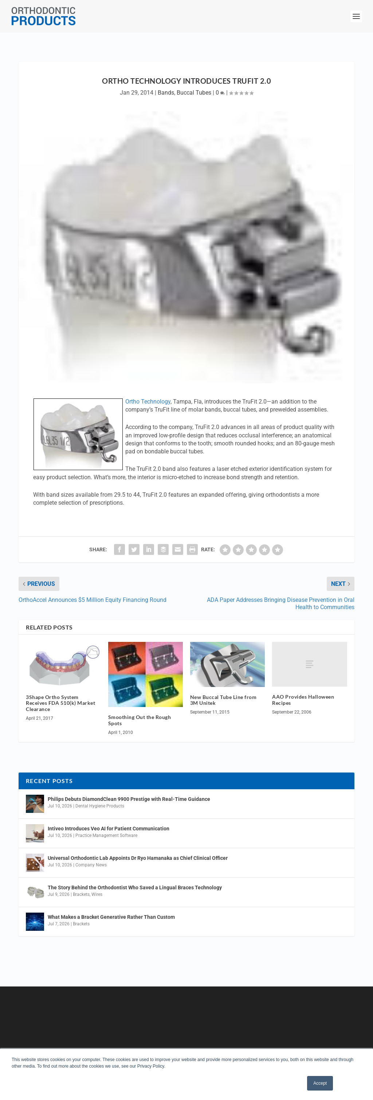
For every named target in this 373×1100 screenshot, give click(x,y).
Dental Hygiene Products (99, 806)
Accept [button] (320, 1083)
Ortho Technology (147, 401)
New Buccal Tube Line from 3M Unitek (223, 700)
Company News (91, 864)
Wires (96, 894)
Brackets (81, 894)
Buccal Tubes (194, 92)
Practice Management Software (106, 835)
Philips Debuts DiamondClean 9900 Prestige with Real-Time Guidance (129, 799)
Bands (166, 92)
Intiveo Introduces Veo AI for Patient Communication (108, 828)
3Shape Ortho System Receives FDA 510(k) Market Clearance (60, 703)
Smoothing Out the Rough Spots (139, 720)
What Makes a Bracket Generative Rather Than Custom (111, 917)
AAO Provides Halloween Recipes (303, 700)
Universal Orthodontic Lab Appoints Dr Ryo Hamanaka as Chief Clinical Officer (138, 858)
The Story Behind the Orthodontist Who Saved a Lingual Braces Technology (135, 887)
